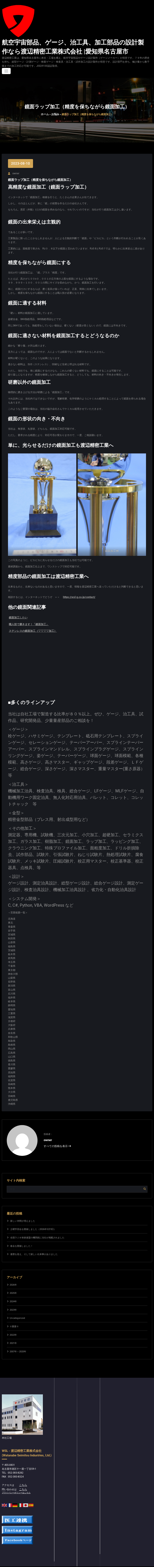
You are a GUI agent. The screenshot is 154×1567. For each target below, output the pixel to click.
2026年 (13, 1279)
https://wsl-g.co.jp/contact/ (78, 594)
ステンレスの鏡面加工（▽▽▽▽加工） (31, 626)
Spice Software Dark (90, 1565)
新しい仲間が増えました (22, 1216)
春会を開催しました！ (21, 1241)
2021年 (13, 1338)
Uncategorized (16, 1313)
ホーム (45, 112)
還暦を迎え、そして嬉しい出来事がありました (34, 1249)
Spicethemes (110, 1565)
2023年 (13, 1304)
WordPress (63, 1565)
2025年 (13, 1288)
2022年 (13, 1329)
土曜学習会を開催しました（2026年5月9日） (33, 1224)
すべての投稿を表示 (56, 1140)
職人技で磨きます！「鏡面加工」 (27, 620)
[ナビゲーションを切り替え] (6, 69)
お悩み (55, 112)
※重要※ (14, 1321)
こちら (22, 1479)
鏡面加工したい (17, 614)
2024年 (13, 1296)
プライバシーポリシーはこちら (15, 1487)
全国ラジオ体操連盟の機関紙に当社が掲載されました (37, 1232)
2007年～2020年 (18, 1346)
